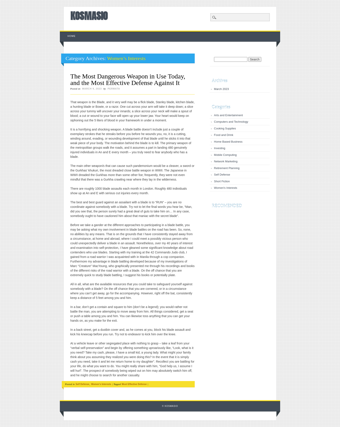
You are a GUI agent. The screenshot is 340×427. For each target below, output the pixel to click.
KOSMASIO (89, 15)
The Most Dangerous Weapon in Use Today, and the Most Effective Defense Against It (127, 79)
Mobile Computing (225, 154)
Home (71, 36)
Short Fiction (222, 181)
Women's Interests (101, 384)
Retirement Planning (227, 168)
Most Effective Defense (134, 384)
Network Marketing (225, 161)
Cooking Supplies (225, 128)
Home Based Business (228, 141)
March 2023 (221, 89)
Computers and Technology (231, 121)
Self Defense (82, 384)
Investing (219, 148)
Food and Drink (223, 135)
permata (114, 88)
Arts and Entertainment (228, 115)
